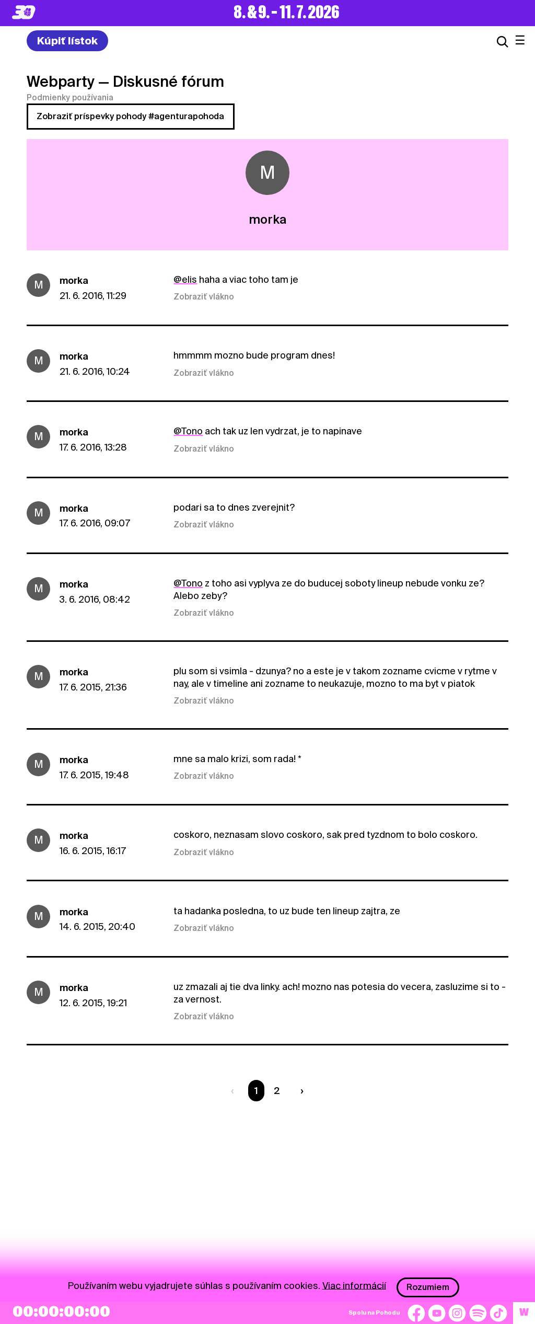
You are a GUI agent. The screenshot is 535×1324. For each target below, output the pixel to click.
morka (74, 280)
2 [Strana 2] (277, 1090)
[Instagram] (457, 1313)
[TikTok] (498, 1313)
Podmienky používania (70, 97)
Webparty (61, 81)
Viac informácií (354, 1285)
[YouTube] (437, 1313)
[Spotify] (478, 1313)
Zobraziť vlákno (203, 297)
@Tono (188, 430)
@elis (185, 279)
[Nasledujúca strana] (299, 1090)
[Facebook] (416, 1313)
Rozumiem (427, 1287)
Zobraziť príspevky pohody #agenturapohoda (130, 116)
